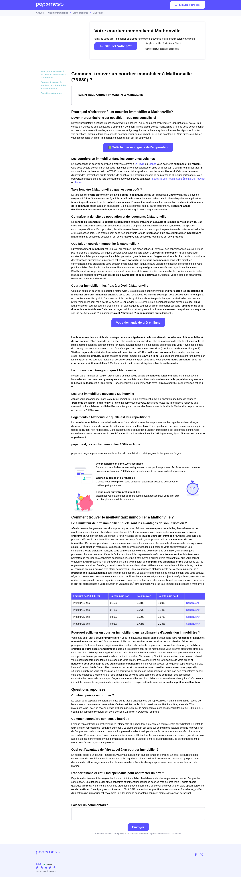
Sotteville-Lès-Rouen (163, 178)
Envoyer (138, 828)
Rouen (78, 182)
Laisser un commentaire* (138, 812)
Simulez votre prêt (187, 5)
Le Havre (139, 164)
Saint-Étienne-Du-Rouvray (190, 178)
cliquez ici (176, 834)
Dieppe (152, 164)
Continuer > (193, 603)
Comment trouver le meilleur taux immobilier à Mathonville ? (53, 84)
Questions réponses (51, 92)
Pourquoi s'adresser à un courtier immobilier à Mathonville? (53, 74)
